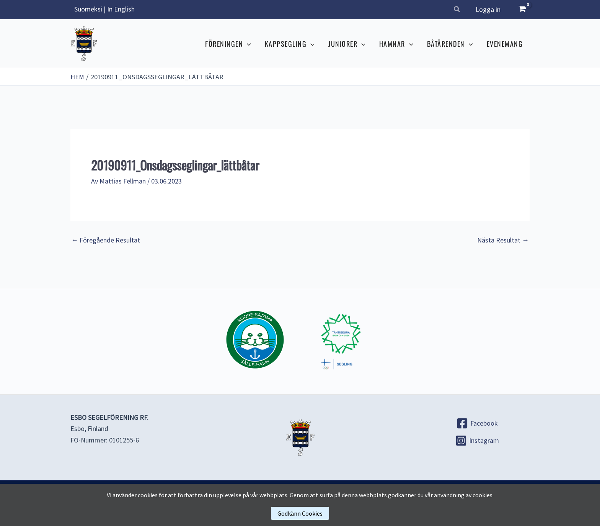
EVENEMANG (505, 44)
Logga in (488, 9)
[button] (457, 10)
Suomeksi (88, 9)
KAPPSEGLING (290, 43)
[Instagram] (477, 440)
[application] (247, 43)
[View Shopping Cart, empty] (522, 9)
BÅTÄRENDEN (450, 43)
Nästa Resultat (503, 240)
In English (121, 9)
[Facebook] (477, 423)
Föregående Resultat (105, 240)
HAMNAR (396, 43)
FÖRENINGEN (228, 43)
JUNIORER (346, 43)
